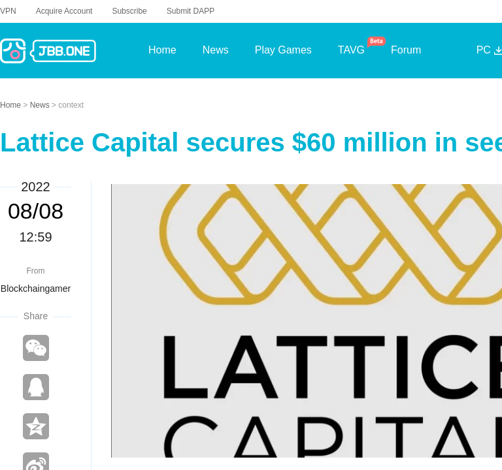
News (41, 105)
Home (11, 105)
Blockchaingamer (36, 288)
